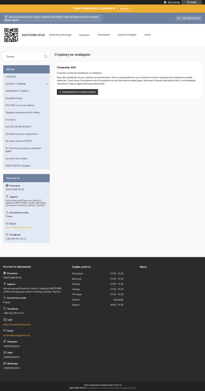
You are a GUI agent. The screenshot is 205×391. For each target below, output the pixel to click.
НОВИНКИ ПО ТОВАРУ (17, 91)
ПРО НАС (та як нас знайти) (20, 105)
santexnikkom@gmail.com (19, 227)
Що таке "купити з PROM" (19, 141)
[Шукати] (46, 56)
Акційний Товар (14, 98)
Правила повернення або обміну (23, 112)
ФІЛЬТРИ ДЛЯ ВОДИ (60, 35)
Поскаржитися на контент (98, 388)
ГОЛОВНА (11, 76)
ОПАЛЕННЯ (104, 35)
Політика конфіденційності (123, 388)
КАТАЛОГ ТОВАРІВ (16, 84)
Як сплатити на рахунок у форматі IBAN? (23, 150)
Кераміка (84, 35)
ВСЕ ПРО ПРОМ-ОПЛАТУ (18, 126)
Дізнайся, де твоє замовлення (22, 134)
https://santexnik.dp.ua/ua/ (17, 324)
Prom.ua (118, 385)
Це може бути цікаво (17, 158)
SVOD (147, 35)
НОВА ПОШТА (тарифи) (18, 165)
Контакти (11, 119)
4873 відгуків (174, 2)
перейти (125, 8)
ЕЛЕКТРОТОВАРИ (127, 35)
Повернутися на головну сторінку (78, 92)
